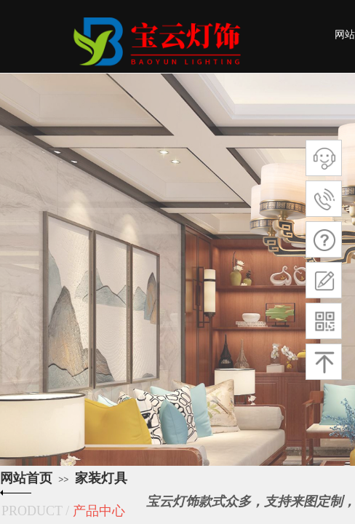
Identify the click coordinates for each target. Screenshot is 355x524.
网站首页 (26, 478)
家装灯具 (101, 478)
